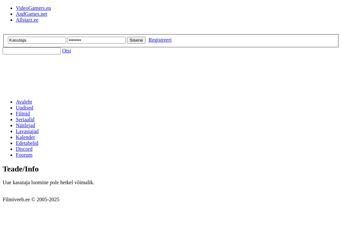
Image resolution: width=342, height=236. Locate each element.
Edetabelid (27, 143)
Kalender (25, 137)
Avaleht (24, 102)
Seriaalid (25, 119)
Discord (24, 149)
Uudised (24, 107)
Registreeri (160, 40)
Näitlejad (25, 125)
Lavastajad (27, 131)
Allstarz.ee (27, 20)
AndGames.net (31, 14)
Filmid (23, 113)
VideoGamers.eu (33, 8)
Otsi (66, 50)
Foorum (24, 155)
